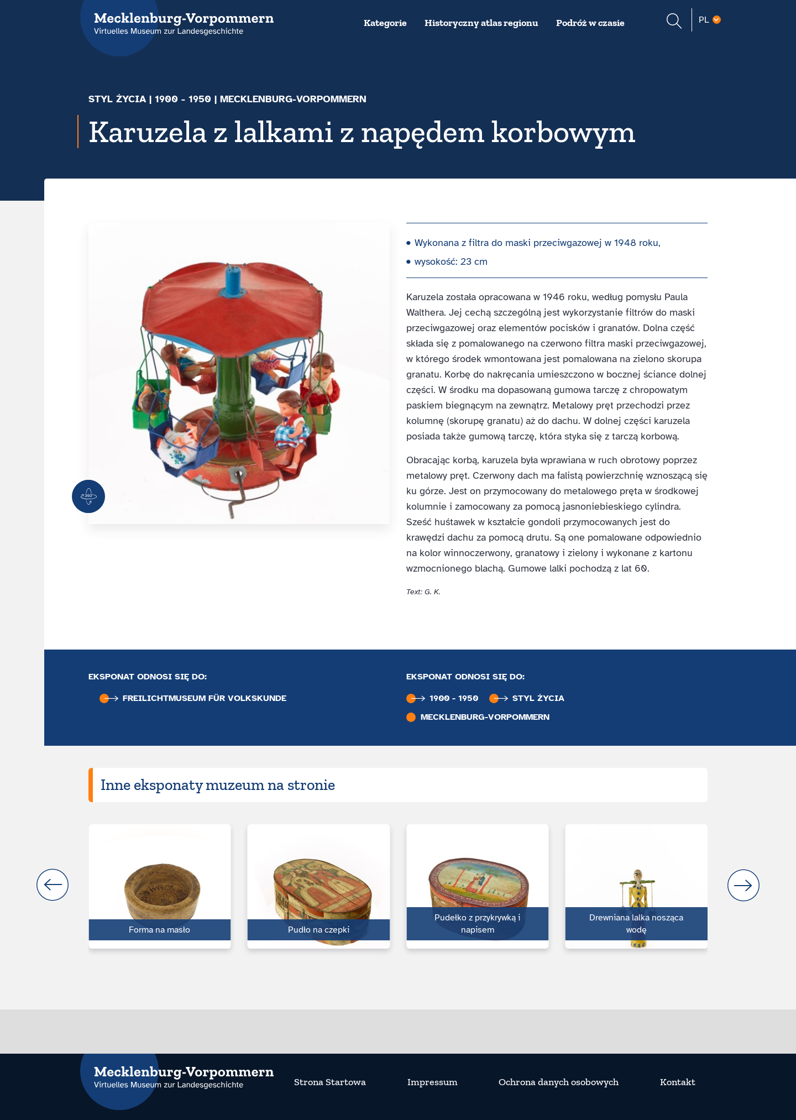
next (743, 885)
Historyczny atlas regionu (481, 23)
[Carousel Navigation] (398, 885)
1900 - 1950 (183, 99)
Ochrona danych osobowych (559, 1082)
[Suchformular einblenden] (674, 22)
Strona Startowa (330, 1082)
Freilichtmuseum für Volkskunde (195, 698)
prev (52, 885)
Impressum (432, 1082)
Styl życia (117, 99)
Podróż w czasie (590, 23)
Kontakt (677, 1082)
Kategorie (385, 23)
